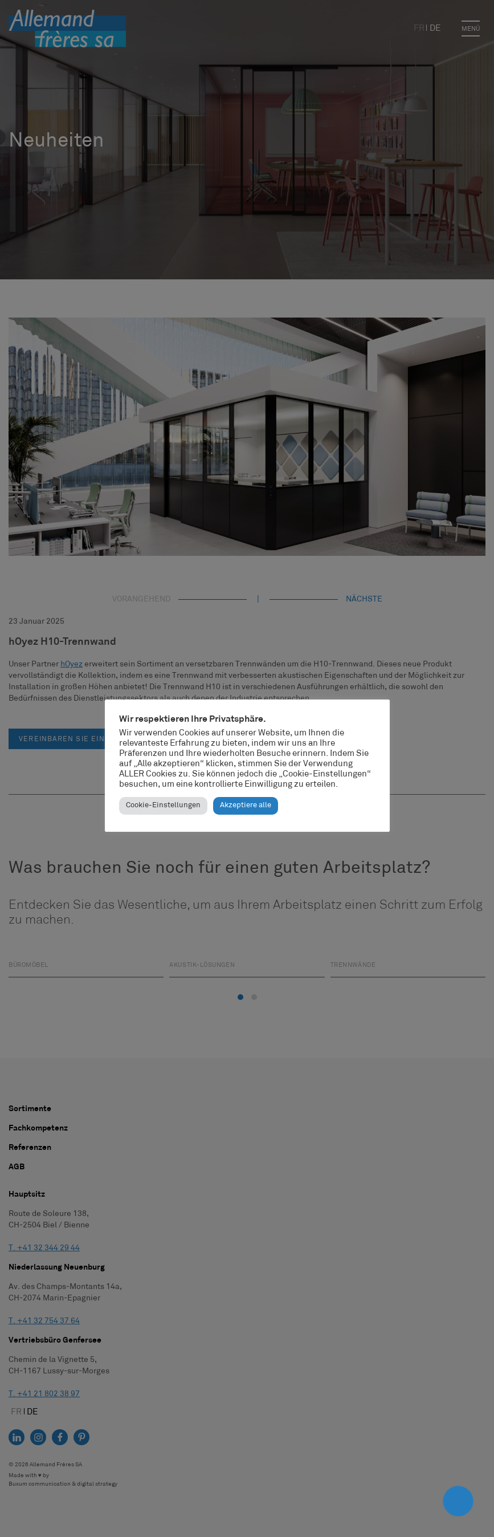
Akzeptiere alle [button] (245, 805)
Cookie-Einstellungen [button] (163, 805)
